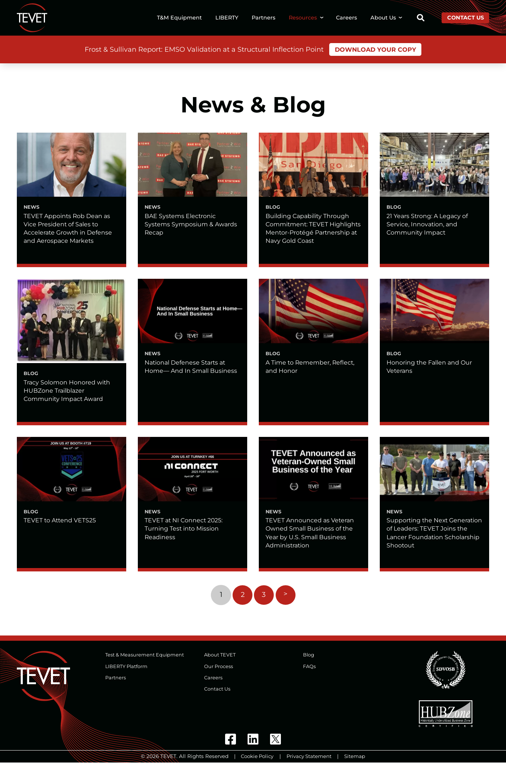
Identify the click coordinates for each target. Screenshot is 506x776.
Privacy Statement (310, 770)
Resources (303, 18)
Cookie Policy (257, 770)
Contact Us (465, 18)
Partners (263, 18)
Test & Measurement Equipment (144, 668)
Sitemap (355, 770)
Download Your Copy (375, 50)
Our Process (218, 679)
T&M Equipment (179, 18)
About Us (383, 18)
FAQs (309, 679)
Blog (309, 668)
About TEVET (220, 668)
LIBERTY (226, 18)
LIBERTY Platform (126, 679)
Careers (346, 18)
